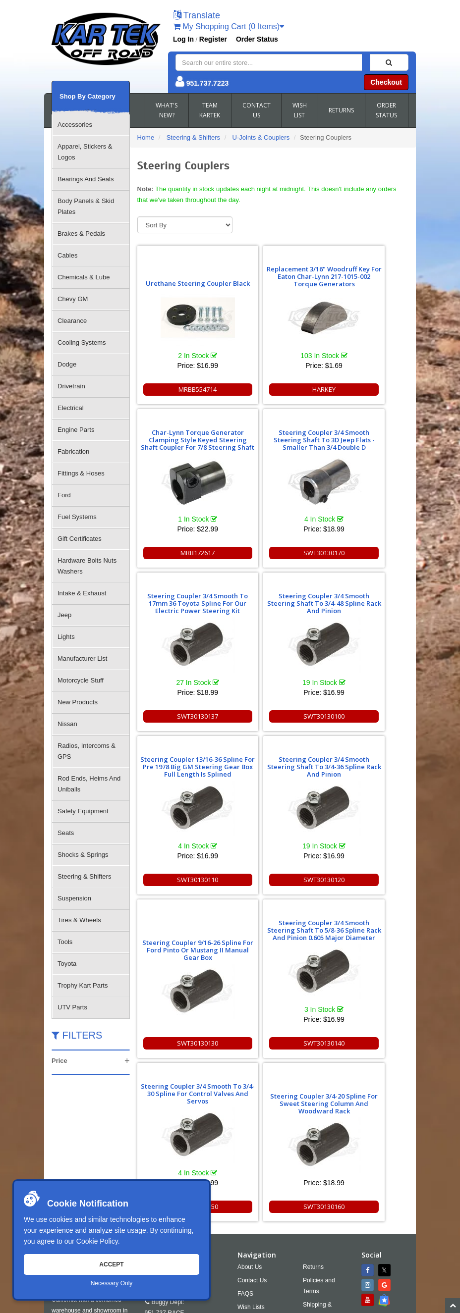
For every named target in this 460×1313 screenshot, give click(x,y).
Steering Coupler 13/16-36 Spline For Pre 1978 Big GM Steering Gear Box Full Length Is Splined (180, 599)
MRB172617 (365, 389)
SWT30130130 (365, 716)
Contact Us (252, 1126)
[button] (196, 16)
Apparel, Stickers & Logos (85, 152)
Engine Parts (76, 429)
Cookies (248, 1166)
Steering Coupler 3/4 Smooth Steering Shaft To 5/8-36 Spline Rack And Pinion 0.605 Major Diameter (181, 759)
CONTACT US (256, 110)
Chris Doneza (279, 1305)
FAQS (245, 1139)
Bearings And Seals (86, 179)
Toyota (67, 963)
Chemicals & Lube (84, 277)
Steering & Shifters (84, 876)
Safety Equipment (83, 811)
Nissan (67, 724)
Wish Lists (251, 1153)
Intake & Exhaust (82, 593)
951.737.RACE (164, 1158)
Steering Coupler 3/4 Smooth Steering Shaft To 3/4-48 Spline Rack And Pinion (365, 436)
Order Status (257, 39)
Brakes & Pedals (81, 233)
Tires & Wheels (79, 920)
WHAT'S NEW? (166, 110)
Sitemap (157, 1305)
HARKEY (273, 389)
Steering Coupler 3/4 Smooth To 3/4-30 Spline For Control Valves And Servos (273, 763)
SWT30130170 (180, 552)
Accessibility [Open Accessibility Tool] (327, 1174)
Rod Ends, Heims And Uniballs (89, 784)
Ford (64, 495)
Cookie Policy (97, 1241)
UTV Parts (72, 1007)
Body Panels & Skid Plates (86, 206)
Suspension (74, 898)
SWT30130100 (365, 552)
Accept (111, 1264)
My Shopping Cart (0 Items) (228, 26)
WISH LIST (299, 110)
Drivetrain (71, 386)
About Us (249, 1112)
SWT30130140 (180, 879)
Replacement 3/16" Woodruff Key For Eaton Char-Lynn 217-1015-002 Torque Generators (273, 272)
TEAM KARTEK (209, 110)
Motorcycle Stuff (81, 680)
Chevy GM (73, 299)
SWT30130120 (272, 716)
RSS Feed (323, 1188)
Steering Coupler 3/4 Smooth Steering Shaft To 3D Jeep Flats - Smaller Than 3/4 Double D (181, 436)
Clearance (72, 320)
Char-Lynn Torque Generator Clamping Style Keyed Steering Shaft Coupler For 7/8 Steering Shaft (365, 269)
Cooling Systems (82, 342)
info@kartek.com (265, 1286)
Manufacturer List (82, 658)
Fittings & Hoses (81, 473)
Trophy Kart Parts (83, 985)
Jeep (64, 615)
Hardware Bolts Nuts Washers (87, 566)
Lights (66, 636)
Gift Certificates (80, 538)
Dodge (67, 364)
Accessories (75, 124)
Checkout (386, 82)
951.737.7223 (207, 83)
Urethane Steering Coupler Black (180, 279)
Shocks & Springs (83, 854)
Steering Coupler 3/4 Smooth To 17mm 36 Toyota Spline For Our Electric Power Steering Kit (272, 432)
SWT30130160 (365, 879)
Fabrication (73, 451)
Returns (313, 1112)
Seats (66, 833)
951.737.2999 (201, 1172)
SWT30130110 (180, 716)
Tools (65, 941)
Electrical (71, 408)
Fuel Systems (77, 517)
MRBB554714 (181, 389)
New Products (78, 702)
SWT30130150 (272, 879)
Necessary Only (112, 1283)
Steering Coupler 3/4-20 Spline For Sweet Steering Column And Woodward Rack (365, 772)
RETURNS (341, 110)
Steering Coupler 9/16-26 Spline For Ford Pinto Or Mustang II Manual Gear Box (365, 619)
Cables (67, 255)
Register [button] (213, 39)
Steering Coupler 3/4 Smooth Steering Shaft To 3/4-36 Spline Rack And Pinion (273, 599)
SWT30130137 (272, 552)
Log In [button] (183, 39)
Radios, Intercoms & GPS (86, 751)
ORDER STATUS (386, 110)
